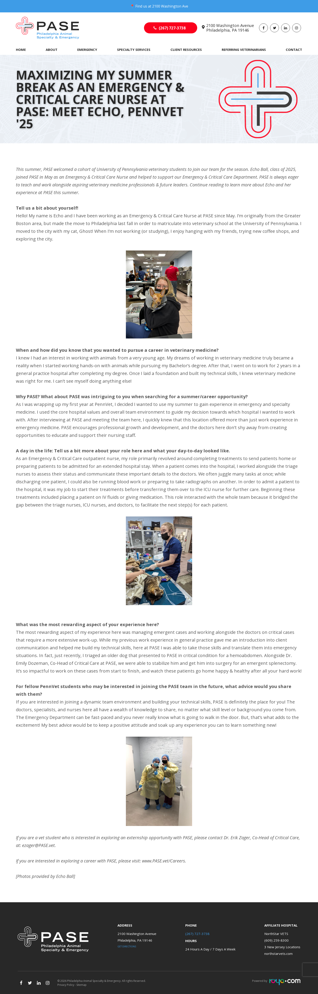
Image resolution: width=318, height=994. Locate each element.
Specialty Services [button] (133, 49)
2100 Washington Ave (170, 6)
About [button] (51, 49)
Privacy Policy (65, 985)
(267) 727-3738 (172, 28)
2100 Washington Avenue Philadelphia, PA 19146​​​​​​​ (230, 28)
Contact (294, 49)
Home (21, 49)
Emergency (87, 49)
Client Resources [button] (186, 49)
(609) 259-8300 (276, 940)
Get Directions (126, 946)
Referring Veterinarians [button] (244, 49)
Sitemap (81, 985)
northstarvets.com (278, 953)
